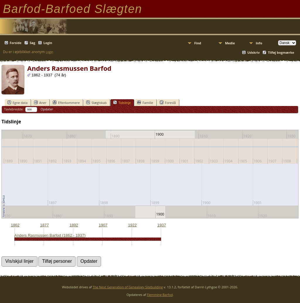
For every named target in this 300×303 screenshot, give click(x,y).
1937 (161, 225)
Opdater (46, 109)
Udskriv (253, 52)
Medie (230, 43)
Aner (40, 102)
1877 (44, 225)
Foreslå (168, 102)
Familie (145, 102)
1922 (132, 225)
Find (197, 43)
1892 (73, 225)
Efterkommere (66, 102)
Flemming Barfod (160, 294)
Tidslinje (122, 102)
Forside (15, 43)
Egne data (17, 102)
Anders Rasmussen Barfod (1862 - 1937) (50, 235)
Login (47, 43)
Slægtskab (96, 102)
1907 (103, 225)
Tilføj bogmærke (281, 52)
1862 (15, 225)
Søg (32, 43)
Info (259, 43)
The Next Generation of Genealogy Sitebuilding (128, 287)
